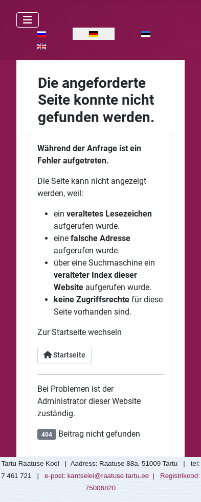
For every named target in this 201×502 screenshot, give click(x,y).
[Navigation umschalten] (27, 20)
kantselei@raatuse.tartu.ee (108, 476)
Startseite (64, 355)
